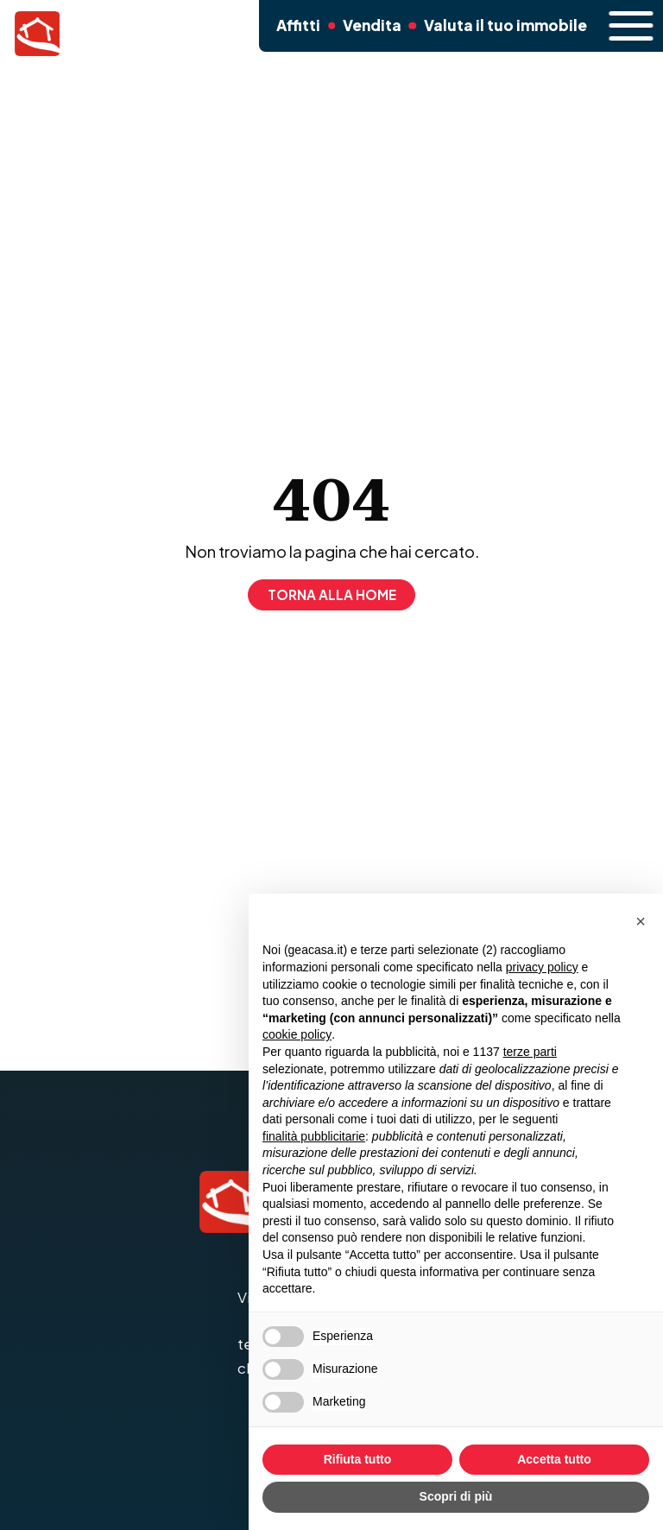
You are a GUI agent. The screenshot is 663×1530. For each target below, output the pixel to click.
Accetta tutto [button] (554, 1459)
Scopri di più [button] (456, 1496)
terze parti (530, 1052)
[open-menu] (622, 26)
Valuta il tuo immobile (496, 32)
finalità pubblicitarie (313, 1136)
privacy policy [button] (542, 967)
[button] (640, 921)
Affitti (296, 32)
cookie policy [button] (297, 1034)
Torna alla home (332, 594)
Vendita (369, 32)
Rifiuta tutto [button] (358, 1459)
